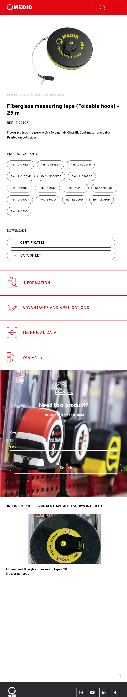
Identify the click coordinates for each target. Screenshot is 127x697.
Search (66, 468)
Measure (12, 95)
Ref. (20, 164)
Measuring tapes (30, 95)
